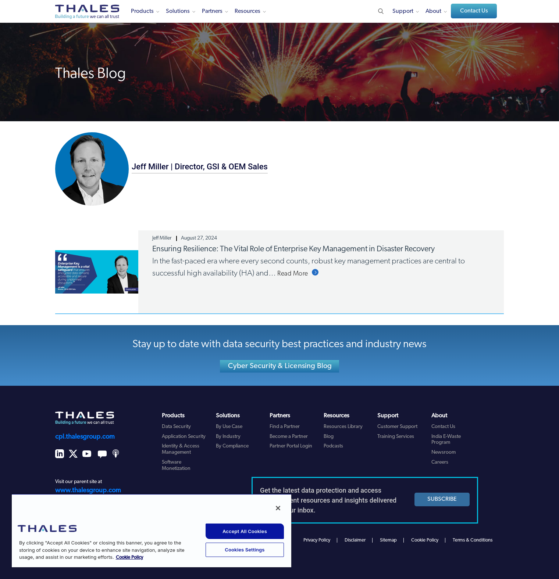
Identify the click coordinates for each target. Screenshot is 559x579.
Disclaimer (355, 540)
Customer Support (397, 426)
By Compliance (232, 446)
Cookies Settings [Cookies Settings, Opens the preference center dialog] (244, 550)
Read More (292, 273)
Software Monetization (176, 465)
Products (142, 11)
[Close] (278, 508)
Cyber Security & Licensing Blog (280, 366)
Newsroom (443, 452)
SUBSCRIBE (442, 499)
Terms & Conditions (472, 540)
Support (402, 11)
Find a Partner (285, 426)
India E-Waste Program (446, 440)
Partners (212, 11)
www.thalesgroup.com (88, 490)
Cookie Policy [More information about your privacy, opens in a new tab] (129, 557)
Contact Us (474, 11)
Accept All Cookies (244, 531)
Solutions (178, 11)
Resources (247, 11)
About (433, 11)
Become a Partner (289, 436)
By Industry (228, 436)
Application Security (184, 436)
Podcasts (333, 446)
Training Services (395, 436)
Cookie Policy (424, 540)
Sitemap (388, 540)
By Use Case (229, 426)
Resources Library (343, 426)
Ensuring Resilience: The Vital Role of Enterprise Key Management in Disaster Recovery (293, 249)
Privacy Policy (316, 540)
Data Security (176, 426)
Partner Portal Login (291, 446)
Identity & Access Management (180, 449)
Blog (329, 436)
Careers (439, 462)
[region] (151, 530)
